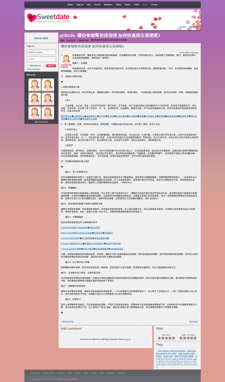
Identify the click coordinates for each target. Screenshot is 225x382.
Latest (183, 27)
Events (94, 373)
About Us (61, 373)
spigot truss (168, 356)
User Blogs (71, 40)
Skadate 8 (36, 379)
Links (86, 373)
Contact (78, 373)
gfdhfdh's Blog (83, 40)
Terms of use (35, 373)
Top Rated (193, 27)
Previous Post (67, 321)
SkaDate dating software (67, 379)
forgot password (33, 69)
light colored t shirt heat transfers (172, 350)
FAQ (70, 373)
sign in (127, 339)
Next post (193, 321)
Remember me (34, 65)
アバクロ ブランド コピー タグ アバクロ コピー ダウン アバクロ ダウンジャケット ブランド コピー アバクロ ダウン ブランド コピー (176, 361)
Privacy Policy (48, 373)
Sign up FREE (41, 38)
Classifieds (121, 373)
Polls (102, 373)
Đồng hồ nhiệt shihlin (184, 356)
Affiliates (110, 373)
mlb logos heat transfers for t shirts (176, 352)
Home (62, 40)
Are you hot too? (41, 121)
